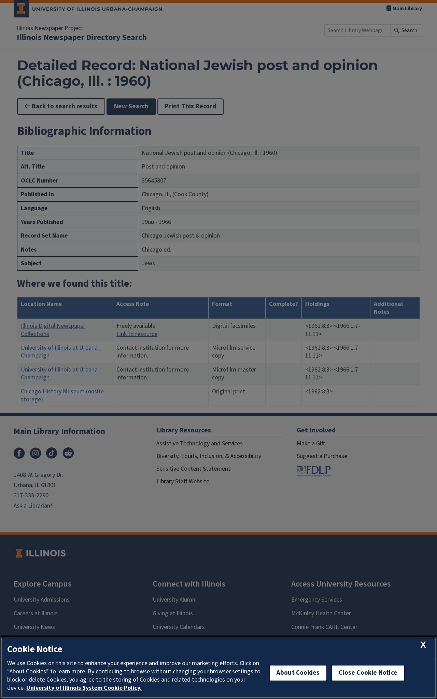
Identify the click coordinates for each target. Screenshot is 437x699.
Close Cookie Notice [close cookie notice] (368, 672)
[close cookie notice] (423, 644)
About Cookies (298, 672)
